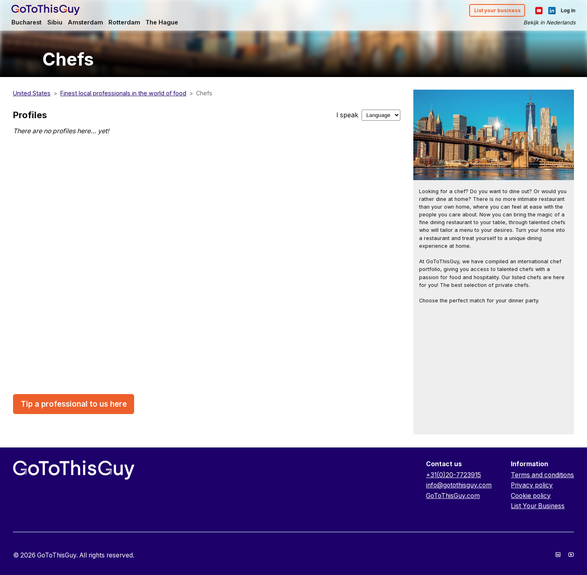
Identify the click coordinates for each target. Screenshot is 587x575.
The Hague (166, 22)
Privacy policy (532, 485)
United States (32, 93)
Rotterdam (128, 22)
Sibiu (56, 22)
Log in (566, 10)
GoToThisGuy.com (453, 496)
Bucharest (28, 22)
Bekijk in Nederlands (548, 23)
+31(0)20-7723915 (453, 475)
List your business (495, 11)
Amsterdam (88, 22)
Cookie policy (531, 496)
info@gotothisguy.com (459, 485)
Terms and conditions (542, 475)
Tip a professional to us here (74, 404)
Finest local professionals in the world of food (123, 93)
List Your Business (538, 506)
